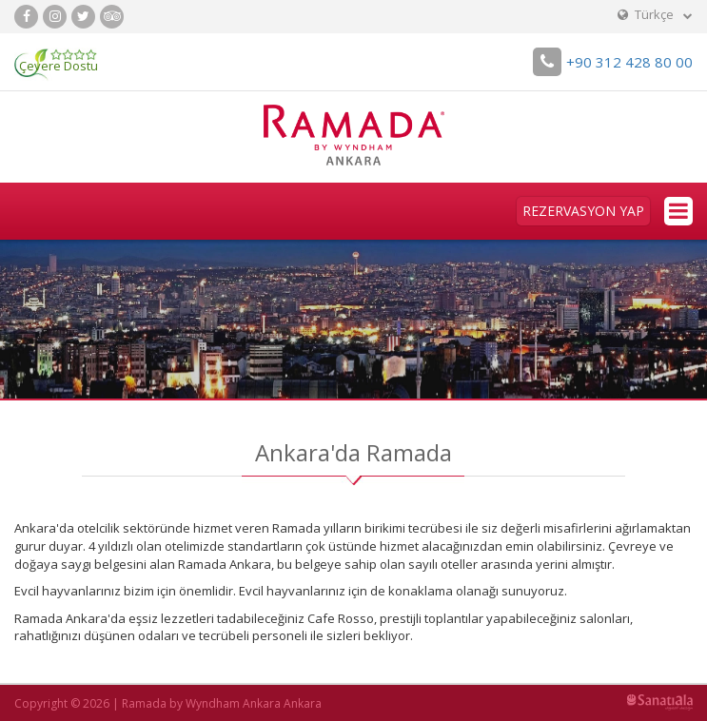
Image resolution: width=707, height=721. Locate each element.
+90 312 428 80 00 (613, 61)
